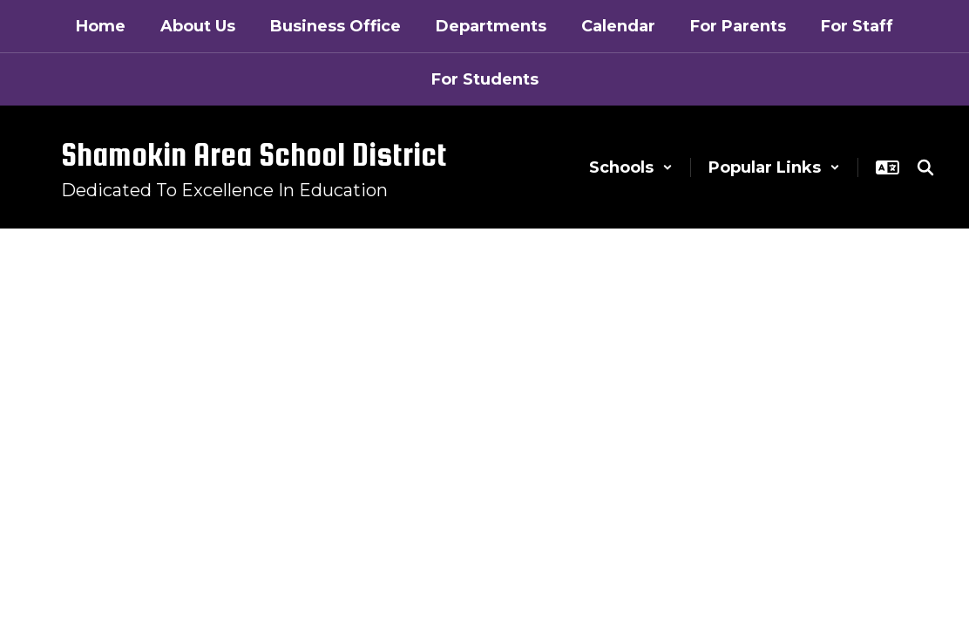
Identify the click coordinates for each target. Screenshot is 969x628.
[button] (631, 167)
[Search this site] (925, 167)
